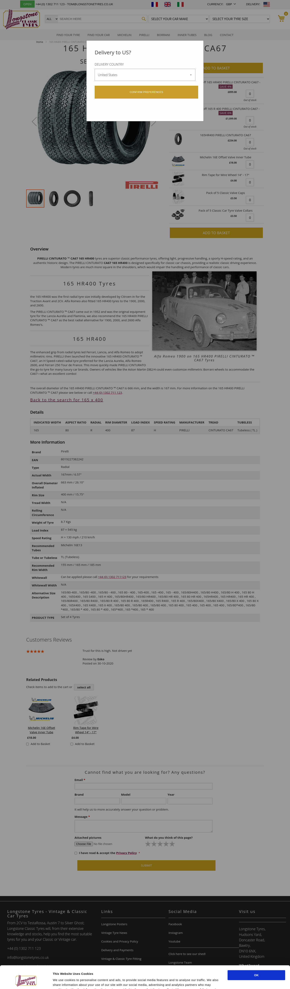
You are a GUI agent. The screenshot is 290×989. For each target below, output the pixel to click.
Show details (62, 981)
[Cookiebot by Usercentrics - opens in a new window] (26, 981)
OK (256, 955)
